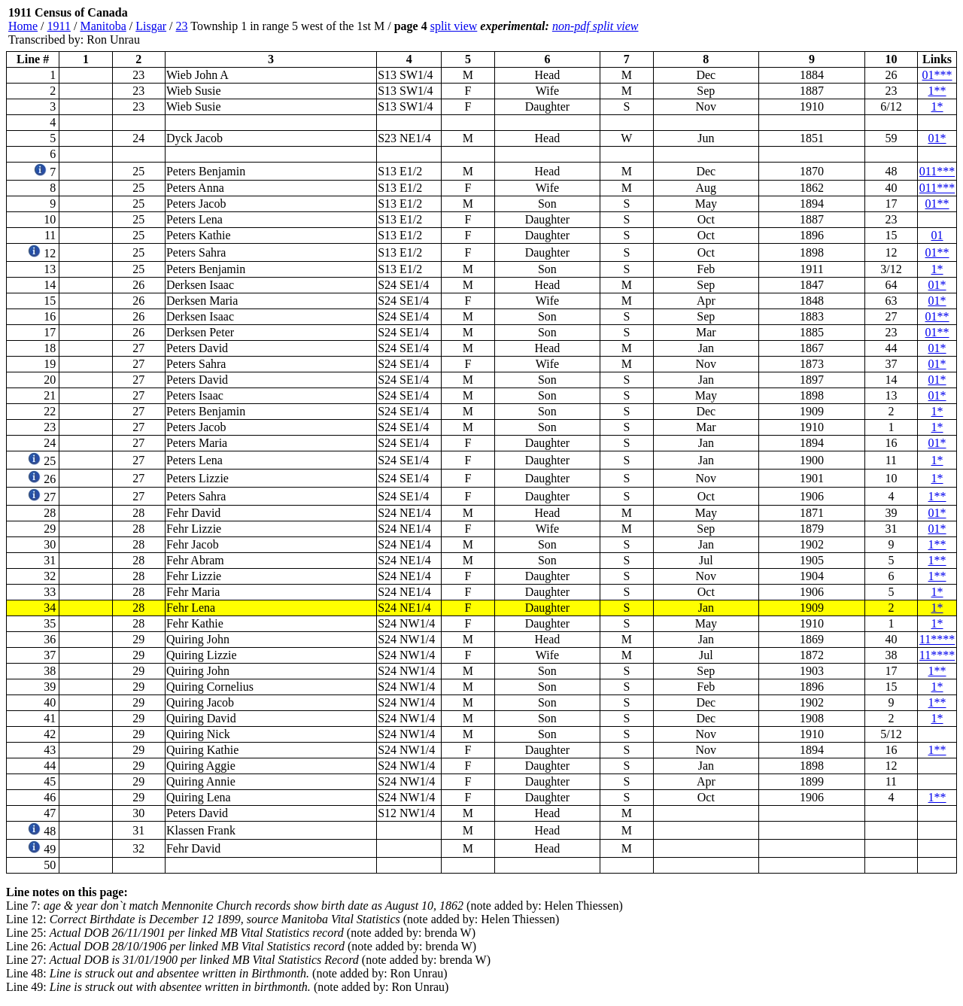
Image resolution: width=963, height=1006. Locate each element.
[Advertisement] (867, 26)
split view (454, 26)
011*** (937, 171)
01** (937, 203)
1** (937, 90)
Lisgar (150, 26)
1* (937, 106)
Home (23, 26)
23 (182, 26)
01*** (937, 74)
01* (937, 138)
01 (937, 235)
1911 (59, 26)
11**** (937, 639)
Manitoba (103, 26)
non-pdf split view (595, 26)
